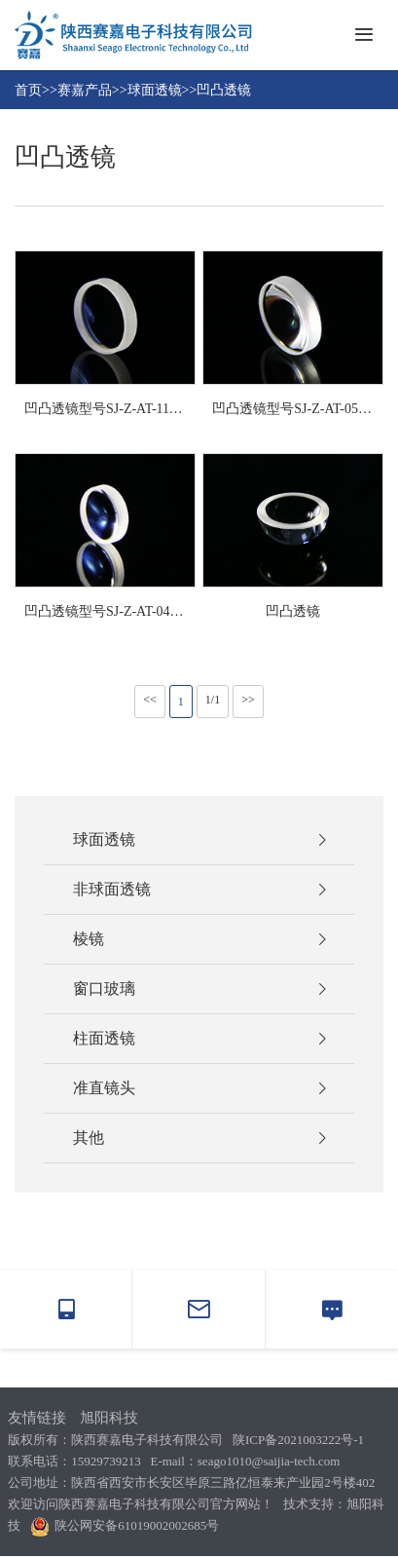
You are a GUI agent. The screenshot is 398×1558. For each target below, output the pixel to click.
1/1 (212, 699)
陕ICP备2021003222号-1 (298, 1439)
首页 (28, 90)
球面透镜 (154, 90)
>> (248, 699)
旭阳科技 (109, 1417)
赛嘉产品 (84, 90)
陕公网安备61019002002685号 (124, 1525)
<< (150, 699)
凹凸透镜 (224, 90)
